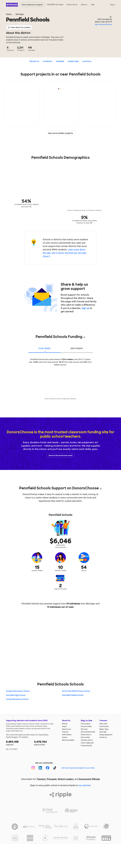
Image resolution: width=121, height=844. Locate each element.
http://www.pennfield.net (103, 24)
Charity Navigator (12, 737)
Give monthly (85, 737)
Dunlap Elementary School (17, 691)
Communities (104, 726)
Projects (34, 61)
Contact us (103, 737)
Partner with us (72, 4)
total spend (44, 348)
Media (101, 729)
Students (47, 61)
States (9, 14)
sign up (85, 308)
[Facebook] (47, 768)
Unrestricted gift (86, 745)
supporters (18, 743)
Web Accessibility (68, 740)
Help (92, 4)
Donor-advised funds (88, 732)
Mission (65, 724)
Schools (86, 61)
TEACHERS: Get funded (55, 4)
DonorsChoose (12, 5)
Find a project (85, 724)
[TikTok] (55, 768)
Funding (60, 61)
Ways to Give (86, 720)
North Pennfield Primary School (76, 691)
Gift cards (84, 729)
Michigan (20, 14)
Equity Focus (66, 729)
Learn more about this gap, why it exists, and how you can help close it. (64, 253)
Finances (65, 732)
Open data (103, 732)
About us (84, 4)
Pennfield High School (15, 695)
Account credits (86, 726)
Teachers (41, 779)
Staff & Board (66, 735)
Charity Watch (43, 735)
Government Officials (89, 779)
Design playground (105, 735)
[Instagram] (33, 768)
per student (77, 348)
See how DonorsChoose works (60, 455)
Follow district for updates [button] (19, 27)
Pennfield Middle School (72, 695)
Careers (64, 737)
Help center (103, 724)
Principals (52, 779)
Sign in (112, 5)
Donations (73, 61)
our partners (85, 785)
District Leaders (66, 779)
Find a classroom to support (32, 5)
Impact (64, 726)
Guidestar (25, 737)
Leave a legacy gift (87, 743)
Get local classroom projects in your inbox (78, 768)
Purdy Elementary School (17, 699)
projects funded (46, 743)
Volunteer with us (87, 740)
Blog (106, 729)
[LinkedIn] (40, 768)
